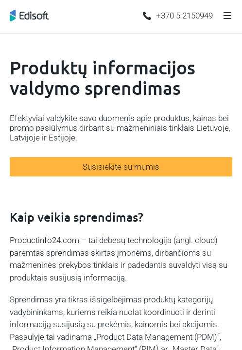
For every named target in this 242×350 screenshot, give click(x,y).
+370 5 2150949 (178, 15)
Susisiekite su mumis (121, 167)
